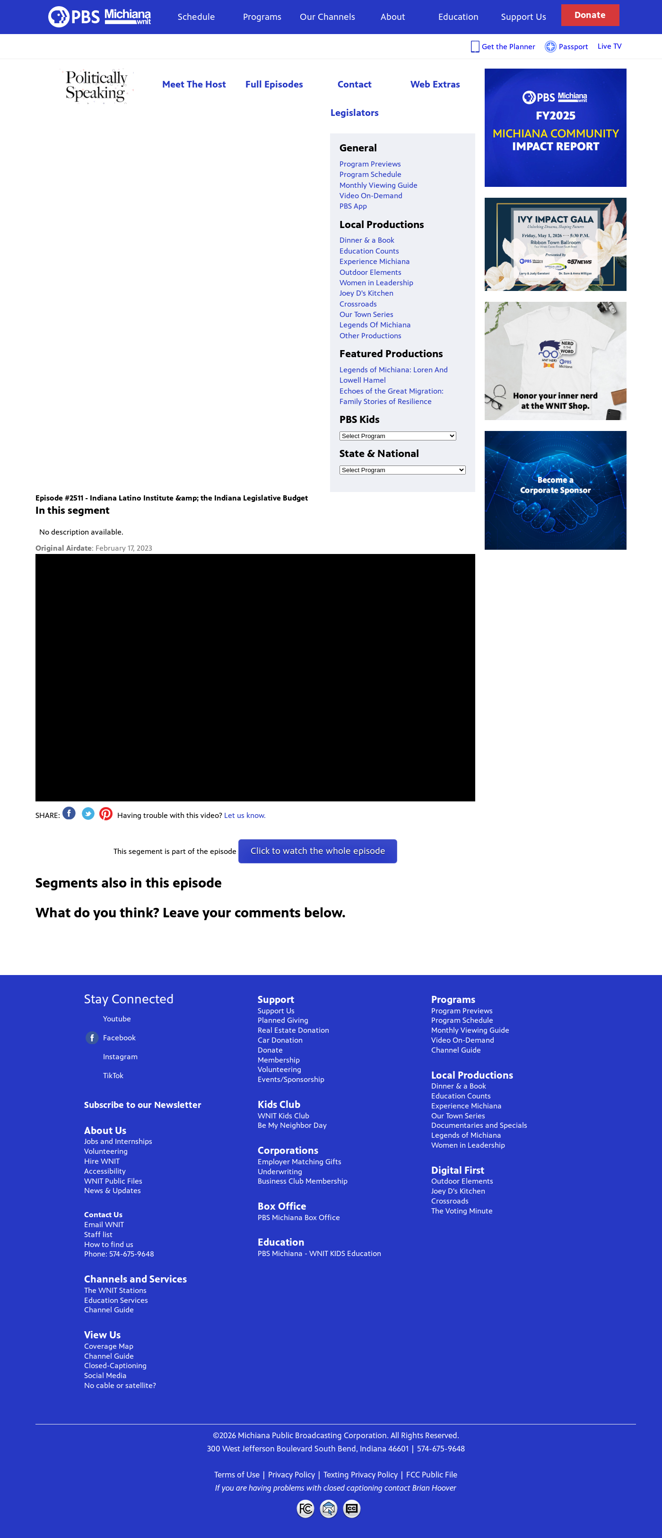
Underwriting (280, 1171)
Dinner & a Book (367, 240)
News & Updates (112, 1190)
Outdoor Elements (370, 272)
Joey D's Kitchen (366, 293)
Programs (262, 16)
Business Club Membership (303, 1181)
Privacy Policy (291, 1474)
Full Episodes (274, 84)
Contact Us (103, 1214)
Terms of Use (237, 1474)
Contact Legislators (355, 98)
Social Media (105, 1375)
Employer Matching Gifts (299, 1161)
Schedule (196, 16)
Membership (279, 1059)
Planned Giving (283, 1020)
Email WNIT (104, 1224)
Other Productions (370, 335)
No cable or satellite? (120, 1385)
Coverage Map (108, 1346)
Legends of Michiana (466, 1135)
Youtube (117, 1018)
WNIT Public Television (99, 17)
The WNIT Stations (115, 1290)
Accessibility (105, 1171)
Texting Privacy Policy (360, 1474)
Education (458, 16)
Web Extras (435, 84)
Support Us (523, 16)
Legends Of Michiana (375, 324)
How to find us (108, 1244)
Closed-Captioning (115, 1365)
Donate (590, 14)
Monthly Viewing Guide (379, 185)
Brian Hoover (434, 1488)
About (393, 16)
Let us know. (245, 815)
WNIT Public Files (113, 1181)
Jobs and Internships (118, 1141)
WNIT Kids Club (283, 1115)
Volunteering (106, 1151)
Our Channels (327, 16)
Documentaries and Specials (479, 1125)
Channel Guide (109, 1309)
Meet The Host (194, 84)
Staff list (98, 1234)
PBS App (353, 206)
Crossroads (358, 303)
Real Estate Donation (293, 1030)
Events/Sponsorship (291, 1079)
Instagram (120, 1056)
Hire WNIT (102, 1161)
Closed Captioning (352, 1508)
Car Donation (280, 1040)
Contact (328, 1508)
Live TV (610, 46)
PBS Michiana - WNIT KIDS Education (319, 1253)
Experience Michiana (375, 261)
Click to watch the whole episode (318, 850)
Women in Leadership (376, 282)
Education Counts (369, 250)
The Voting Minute (462, 1210)
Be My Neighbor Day (292, 1125)
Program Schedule (370, 174)
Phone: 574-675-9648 (119, 1253)
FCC (305, 1508)
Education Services (116, 1300)
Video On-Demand (371, 195)
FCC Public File (431, 1474)
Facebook (119, 1037)
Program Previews (370, 163)
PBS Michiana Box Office (299, 1217)
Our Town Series (366, 314)
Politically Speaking (94, 86)
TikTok (113, 1075)
